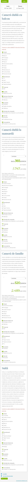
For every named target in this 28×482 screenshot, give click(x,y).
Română (4, 1)
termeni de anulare (7, 476)
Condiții (4, 474)
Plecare (20, 6)
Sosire (7, 6)
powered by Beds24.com (21, 480)
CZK (24, 1)
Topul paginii (4, 478)
